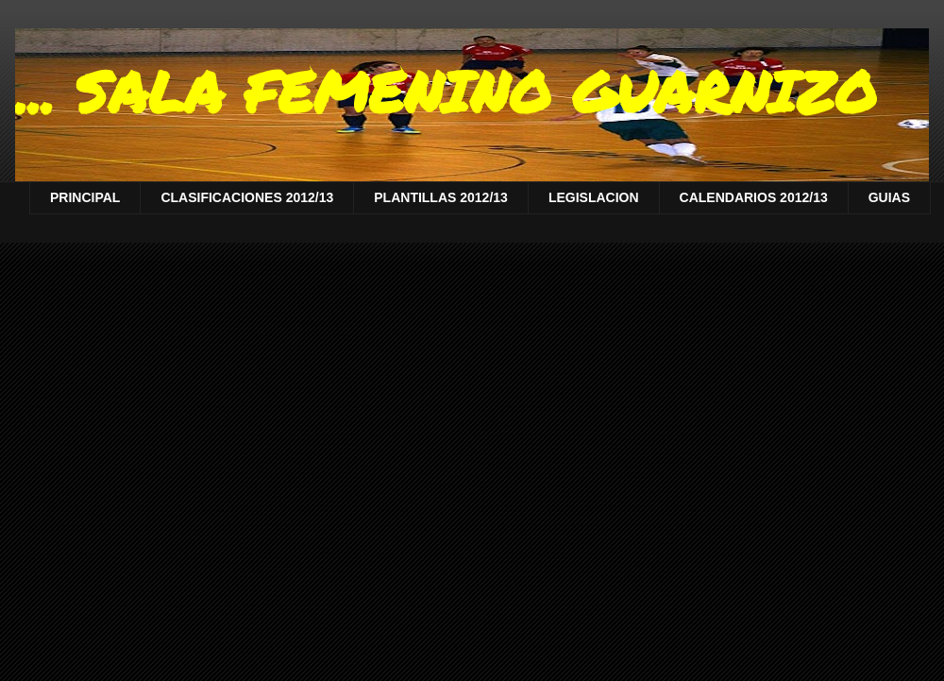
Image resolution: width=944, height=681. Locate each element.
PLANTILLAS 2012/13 (441, 197)
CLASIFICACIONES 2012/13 (246, 197)
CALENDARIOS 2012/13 (754, 197)
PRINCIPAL (85, 197)
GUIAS (889, 197)
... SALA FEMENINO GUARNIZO (446, 90)
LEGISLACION (593, 197)
